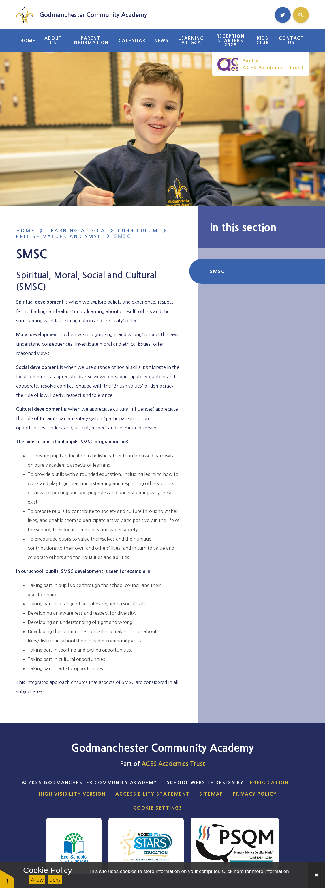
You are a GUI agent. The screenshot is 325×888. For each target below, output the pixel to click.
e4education (269, 782)
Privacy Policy (255, 794)
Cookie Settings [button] (158, 807)
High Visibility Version (72, 794)
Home (25, 231)
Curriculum (138, 231)
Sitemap (211, 794)
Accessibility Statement (152, 794)
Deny (55, 879)
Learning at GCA (76, 231)
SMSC (122, 236)
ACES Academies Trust (173, 764)
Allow (37, 879)
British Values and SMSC (59, 236)
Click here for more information (255, 871)
